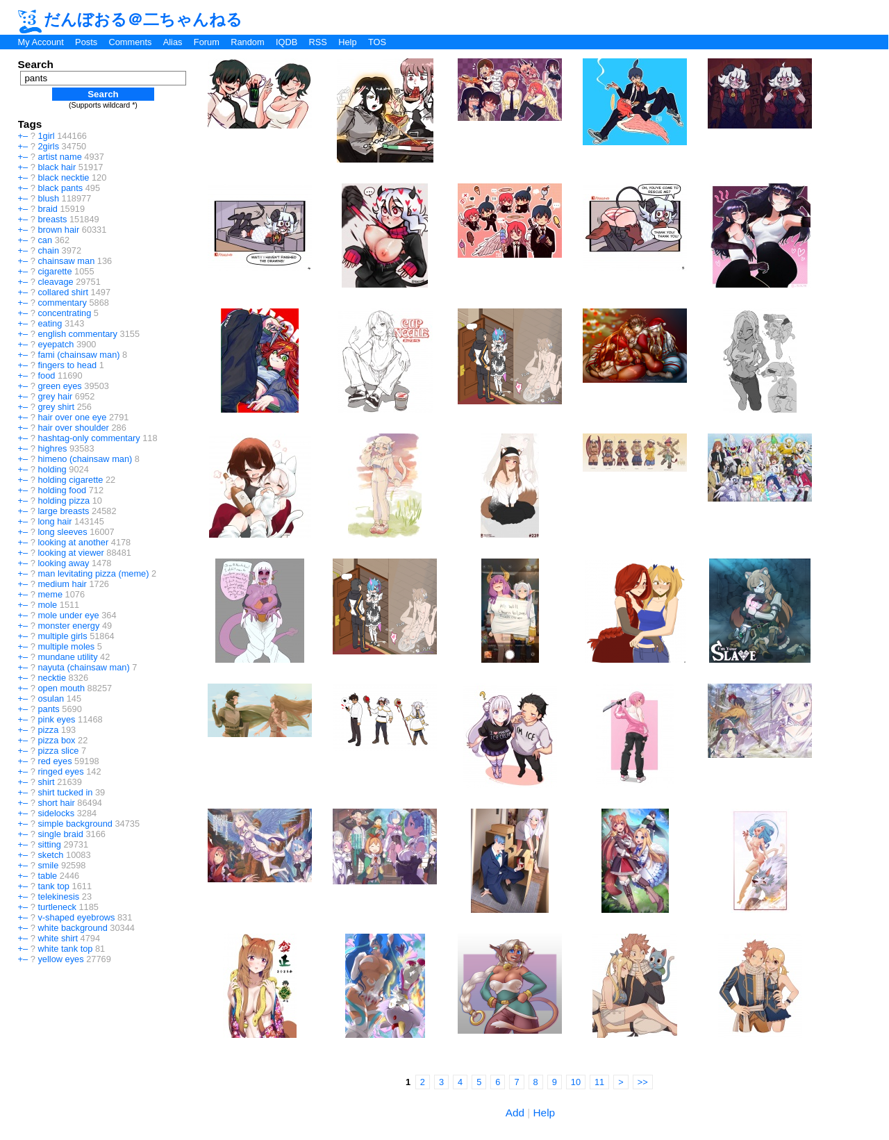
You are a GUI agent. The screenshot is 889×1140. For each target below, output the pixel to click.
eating (50, 323)
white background (72, 928)
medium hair (62, 584)
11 (599, 1082)
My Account (41, 42)
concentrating (64, 313)
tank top (53, 886)
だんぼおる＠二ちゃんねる (130, 19)
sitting (49, 844)
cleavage (55, 281)
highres (52, 448)
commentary (62, 302)
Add (515, 1112)
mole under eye (68, 615)
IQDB (286, 42)
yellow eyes (60, 959)
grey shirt (56, 407)
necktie (52, 677)
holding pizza (64, 500)
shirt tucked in (65, 792)
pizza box (56, 740)
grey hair (55, 396)
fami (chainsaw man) (78, 354)
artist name (59, 156)
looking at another (73, 542)
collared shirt (63, 292)
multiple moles (66, 646)
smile (48, 865)
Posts (86, 42)
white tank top (65, 948)
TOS (377, 42)
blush (48, 198)
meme (50, 594)
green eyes (59, 386)
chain (48, 250)
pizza (48, 730)
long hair (55, 521)
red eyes (55, 761)
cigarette (55, 271)
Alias (173, 42)
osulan (51, 698)
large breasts (63, 511)
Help (347, 42)
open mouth (61, 688)
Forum (206, 42)
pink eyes (56, 719)
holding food (62, 490)
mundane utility (67, 657)
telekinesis (58, 896)
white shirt (58, 938)
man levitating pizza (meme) (93, 573)
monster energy (68, 625)
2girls (48, 146)
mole (47, 605)
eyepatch (56, 344)
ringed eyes (60, 771)
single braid (60, 834)
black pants (60, 188)
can (45, 240)
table (47, 875)
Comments (129, 42)
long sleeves (62, 532)
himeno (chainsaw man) (85, 459)
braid (47, 209)
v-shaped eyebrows (76, 917)
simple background (75, 823)
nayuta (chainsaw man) (83, 667)
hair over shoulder (73, 427)
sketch (50, 855)
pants (48, 709)
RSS (318, 42)
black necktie (63, 177)
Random (247, 42)
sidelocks (56, 813)
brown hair (58, 229)
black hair (57, 167)
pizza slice (58, 750)
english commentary (77, 334)
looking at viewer (70, 552)
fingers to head (67, 365)
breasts (52, 219)
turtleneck (57, 907)
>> (643, 1082)
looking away (63, 563)
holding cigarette (70, 479)
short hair (56, 803)
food (46, 375)
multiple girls (62, 636)
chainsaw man (66, 261)
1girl (46, 136)
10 (576, 1082)
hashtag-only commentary (89, 438)
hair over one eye (72, 417)
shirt (46, 782)
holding (52, 469)
